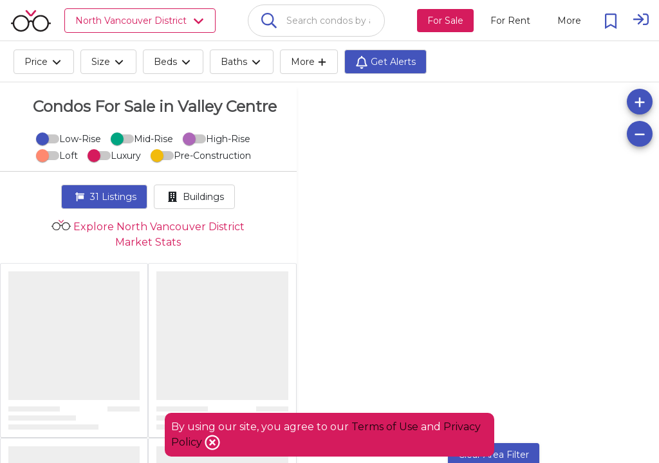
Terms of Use (384, 427)
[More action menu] (569, 20)
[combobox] (316, 21)
